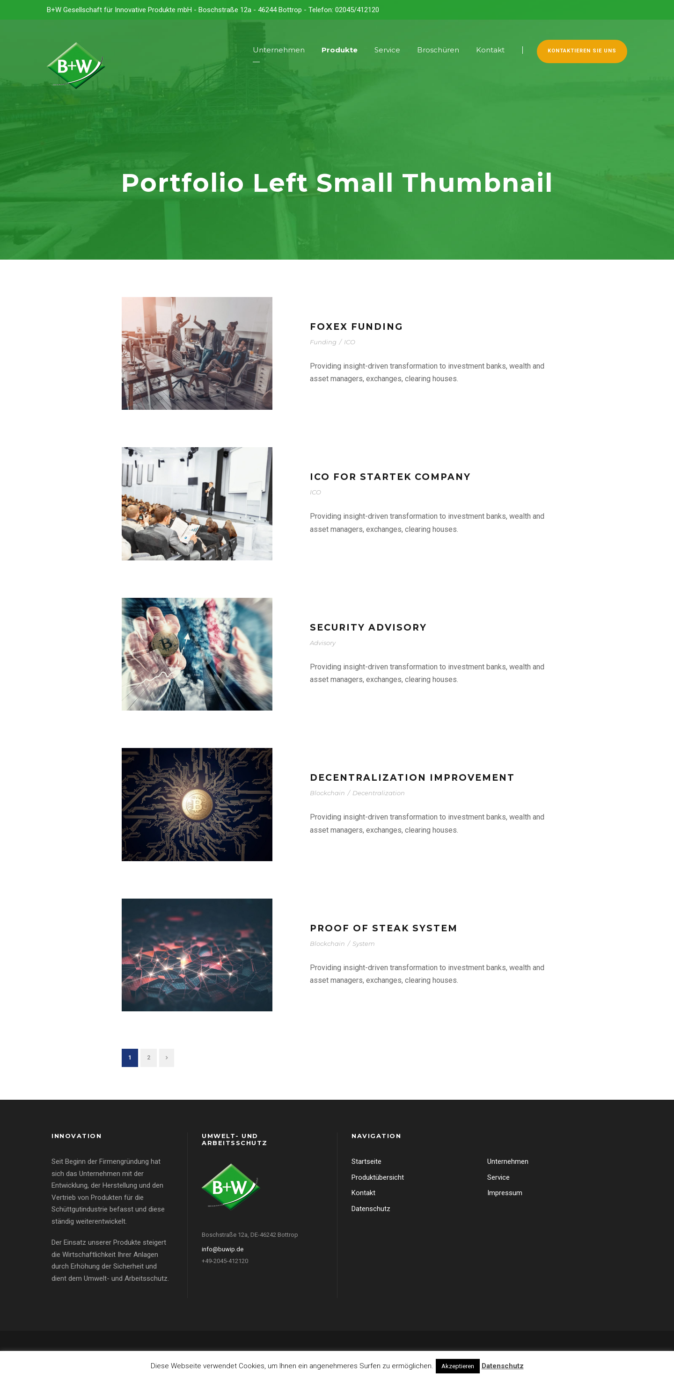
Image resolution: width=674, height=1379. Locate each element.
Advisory (323, 642)
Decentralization (378, 793)
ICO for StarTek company (390, 477)
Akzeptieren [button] (457, 1366)
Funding (323, 342)
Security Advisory (368, 627)
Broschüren (438, 49)
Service (387, 49)
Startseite (366, 1161)
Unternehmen (279, 49)
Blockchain (327, 793)
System (363, 943)
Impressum (504, 1193)
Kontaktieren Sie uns (582, 51)
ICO (349, 342)
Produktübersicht (378, 1177)
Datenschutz (371, 1209)
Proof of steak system (384, 928)
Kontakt (490, 49)
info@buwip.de (222, 1249)
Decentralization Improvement (412, 777)
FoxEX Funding (356, 326)
